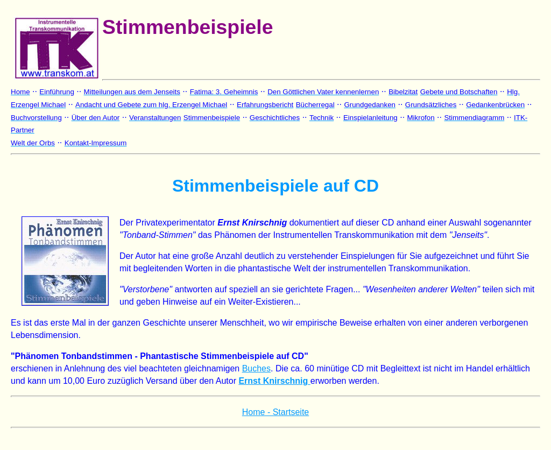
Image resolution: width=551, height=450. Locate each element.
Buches (256, 368)
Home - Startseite (275, 412)
